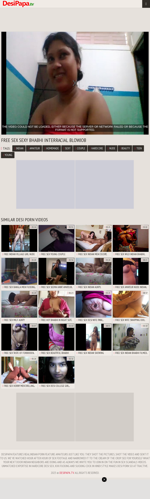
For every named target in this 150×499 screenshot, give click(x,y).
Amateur (34, 148)
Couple (80, 148)
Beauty (125, 148)
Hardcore (96, 148)
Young (7, 155)
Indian (18, 148)
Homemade (52, 148)
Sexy (67, 148)
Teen (138, 148)
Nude (111, 148)
